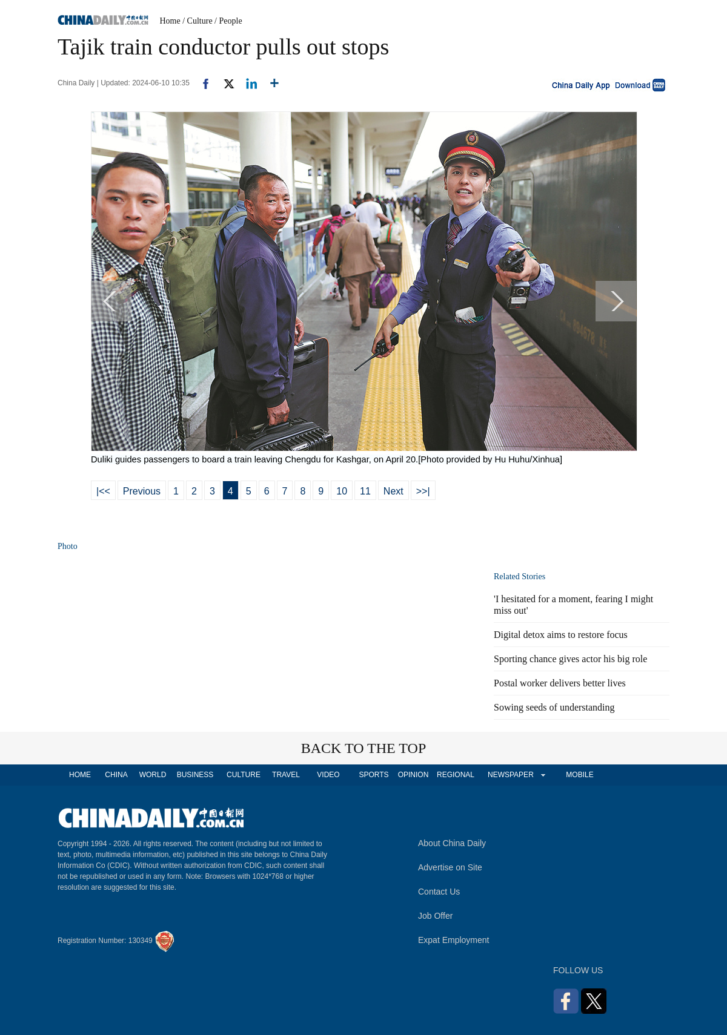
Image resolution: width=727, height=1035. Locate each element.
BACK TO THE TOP (364, 748)
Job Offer (435, 916)
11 (365, 491)
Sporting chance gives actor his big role (570, 659)
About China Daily (452, 843)
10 (341, 491)
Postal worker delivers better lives (560, 683)
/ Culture (197, 20)
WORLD (153, 774)
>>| (423, 491)
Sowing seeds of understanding (554, 707)
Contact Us (439, 891)
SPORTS (373, 774)
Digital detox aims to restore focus (561, 634)
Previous (142, 491)
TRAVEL (286, 774)
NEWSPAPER (510, 774)
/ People (228, 20)
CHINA (116, 774)
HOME (80, 774)
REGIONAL (455, 774)
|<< (103, 491)
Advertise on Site (450, 867)
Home (170, 20)
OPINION (413, 774)
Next (393, 491)
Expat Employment (454, 940)
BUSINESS (195, 774)
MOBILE (579, 774)
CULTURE (244, 774)
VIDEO (328, 774)
